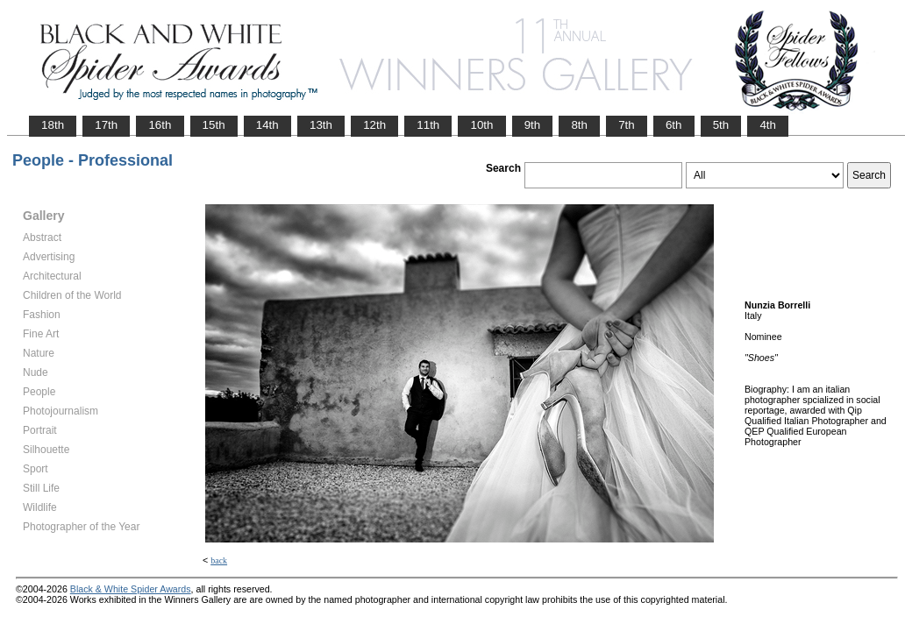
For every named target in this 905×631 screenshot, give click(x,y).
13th (321, 124)
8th (579, 124)
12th (374, 124)
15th (214, 124)
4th (768, 124)
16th (160, 124)
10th (481, 124)
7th (627, 124)
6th (674, 124)
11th (428, 124)
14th (267, 124)
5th (721, 124)
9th (533, 124)
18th (53, 124)
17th (106, 124)
